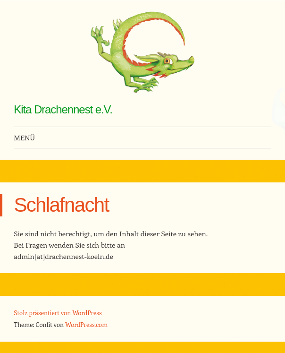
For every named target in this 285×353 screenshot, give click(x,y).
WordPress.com (86, 324)
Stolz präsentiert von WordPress (57, 313)
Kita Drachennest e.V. (63, 109)
